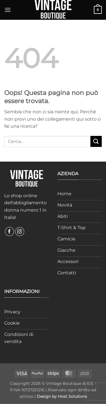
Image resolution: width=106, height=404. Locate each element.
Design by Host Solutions (62, 396)
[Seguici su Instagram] (19, 231)
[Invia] (96, 141)
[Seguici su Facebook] (9, 231)
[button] (7, 10)
